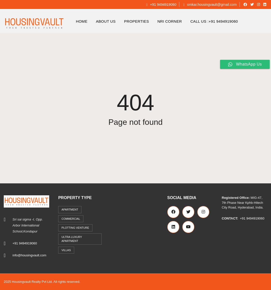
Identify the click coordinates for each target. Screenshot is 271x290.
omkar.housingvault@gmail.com (210, 4)
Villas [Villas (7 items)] (66, 250)
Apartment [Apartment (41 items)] (69, 209)
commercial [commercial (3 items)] (70, 218)
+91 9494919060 (161, 4)
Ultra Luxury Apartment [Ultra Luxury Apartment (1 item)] (71, 239)
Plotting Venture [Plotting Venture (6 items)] (75, 227)
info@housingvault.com (29, 255)
